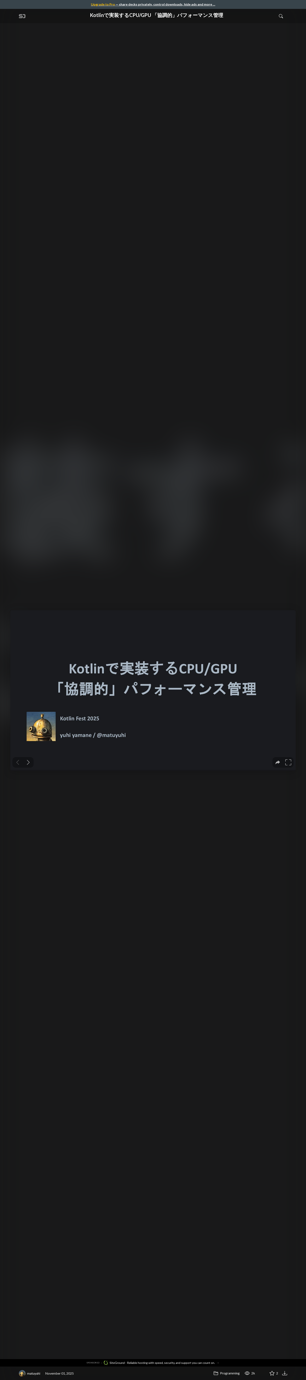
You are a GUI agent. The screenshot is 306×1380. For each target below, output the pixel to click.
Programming (226, 1373)
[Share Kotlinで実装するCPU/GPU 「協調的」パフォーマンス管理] (262, 1373)
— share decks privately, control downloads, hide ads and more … (153, 4)
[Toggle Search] (281, 16)
